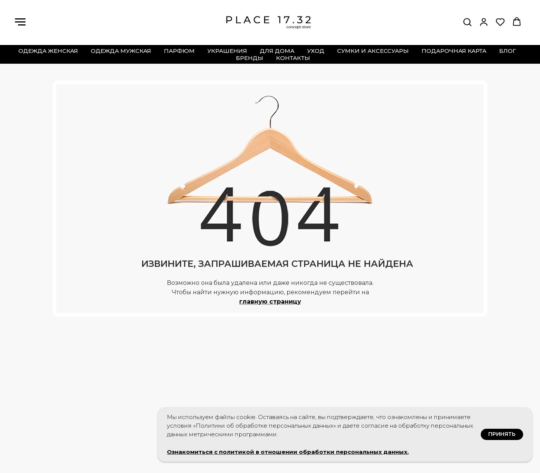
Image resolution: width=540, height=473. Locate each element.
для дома (277, 50)
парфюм (179, 50)
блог (507, 50)
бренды (249, 57)
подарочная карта (454, 50)
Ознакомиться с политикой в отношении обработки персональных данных (287, 451)
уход (315, 50)
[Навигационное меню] (20, 22)
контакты (293, 57)
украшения (227, 50)
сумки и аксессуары (373, 50)
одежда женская (48, 50)
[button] (467, 21)
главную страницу (270, 301)
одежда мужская (121, 50)
